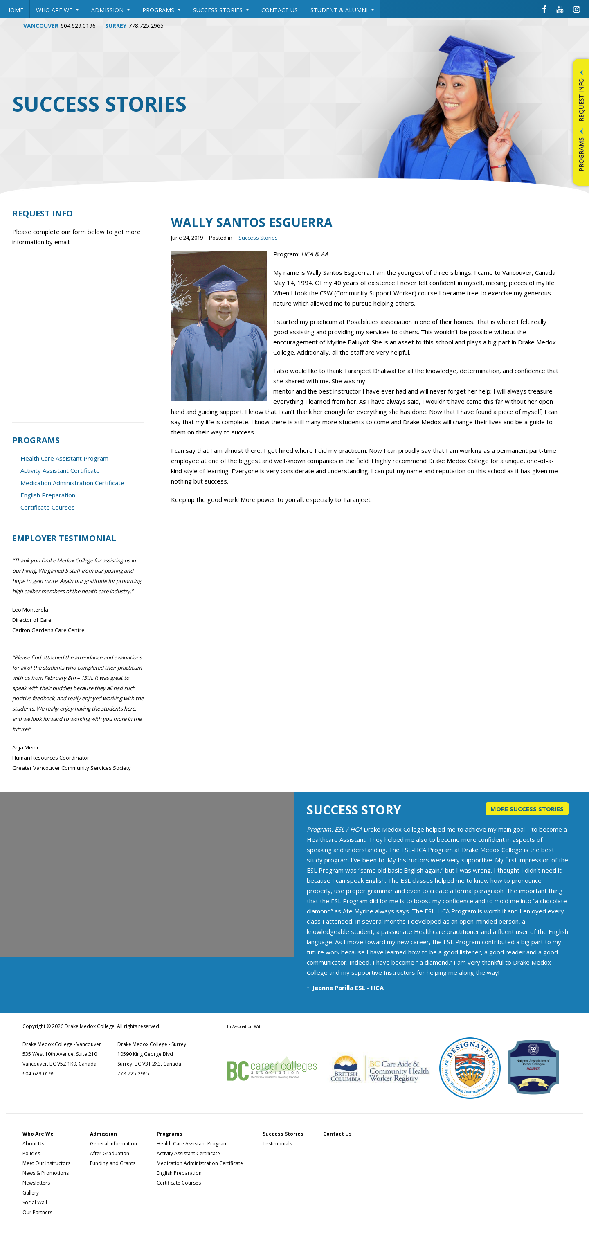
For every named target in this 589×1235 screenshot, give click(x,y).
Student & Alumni (342, 10)
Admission (110, 10)
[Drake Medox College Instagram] (576, 9)
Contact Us (279, 10)
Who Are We (57, 10)
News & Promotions (45, 1173)
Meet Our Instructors (46, 1163)
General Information (113, 1143)
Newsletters (36, 1182)
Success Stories (221, 10)
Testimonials (277, 1143)
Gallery (30, 1192)
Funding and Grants (112, 1163)
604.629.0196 (78, 25)
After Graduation (109, 1153)
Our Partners (37, 1212)
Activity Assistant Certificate (60, 470)
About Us (33, 1143)
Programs (161, 10)
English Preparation (47, 495)
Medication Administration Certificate (72, 483)
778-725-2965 (133, 1073)
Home (14, 10)
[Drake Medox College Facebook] (544, 9)
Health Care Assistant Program (64, 458)
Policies (31, 1153)
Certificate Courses (47, 507)
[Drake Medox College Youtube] (559, 9)
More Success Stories (527, 809)
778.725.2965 (146, 25)
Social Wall (34, 1202)
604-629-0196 (38, 1073)
